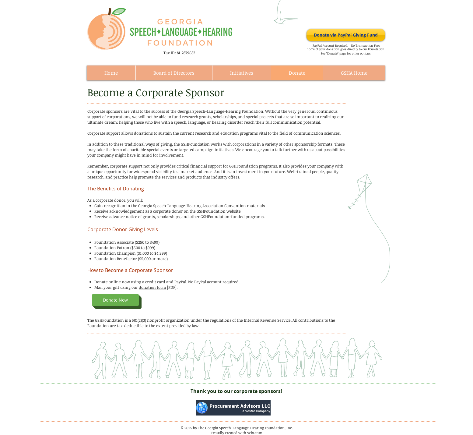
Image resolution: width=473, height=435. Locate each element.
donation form (152, 287)
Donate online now (112, 282)
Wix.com (254, 432)
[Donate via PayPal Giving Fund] (346, 35)
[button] (115, 300)
